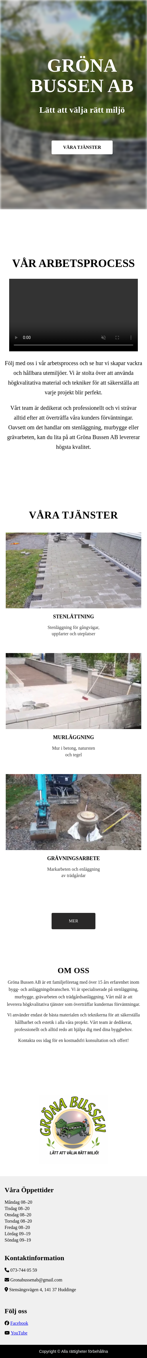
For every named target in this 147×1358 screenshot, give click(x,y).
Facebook (19, 1323)
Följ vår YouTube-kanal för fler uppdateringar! (73, 315)
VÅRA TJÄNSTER (82, 147)
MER (73, 921)
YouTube (19, 1332)
